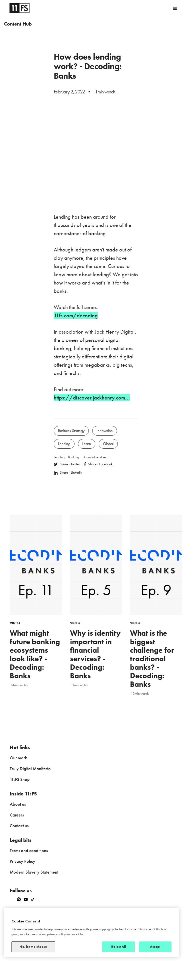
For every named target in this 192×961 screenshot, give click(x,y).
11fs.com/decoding (76, 315)
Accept (155, 946)
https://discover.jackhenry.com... (92, 397)
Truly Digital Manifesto (30, 768)
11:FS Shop (20, 779)
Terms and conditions (29, 850)
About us (18, 804)
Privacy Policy (22, 861)
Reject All (118, 946)
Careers (17, 815)
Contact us (19, 826)
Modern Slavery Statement (34, 872)
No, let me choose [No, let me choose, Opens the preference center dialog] (33, 946)
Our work (18, 758)
